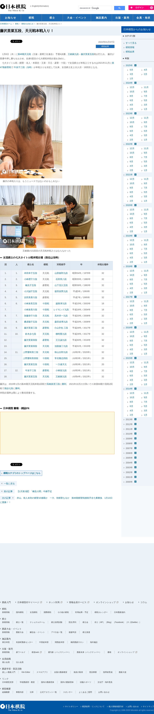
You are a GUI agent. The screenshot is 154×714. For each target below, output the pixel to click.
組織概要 (6, 692)
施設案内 (6, 639)
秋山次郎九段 (61, 352)
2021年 (129, 174)
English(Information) (40, 6)
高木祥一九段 (61, 315)
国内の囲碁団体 (47, 682)
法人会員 (19, 662)
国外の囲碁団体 (67, 682)
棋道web (35, 652)
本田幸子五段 (30, 273)
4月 (145, 69)
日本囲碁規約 (119, 612)
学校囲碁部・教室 (27, 682)
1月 (131, 78)
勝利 (64, 384)
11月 (146, 87)
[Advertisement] (137, 506)
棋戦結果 (105, 46)
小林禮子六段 (30, 279)
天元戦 (45, 315)
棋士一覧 (19, 622)
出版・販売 (7, 649)
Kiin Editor (26, 672)
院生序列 (72, 622)
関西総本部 (59, 642)
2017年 (129, 297)
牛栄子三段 (30, 370)
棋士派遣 (86, 632)
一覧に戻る (9, 483)
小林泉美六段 (30, 309)
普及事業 (93, 672)
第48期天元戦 (24, 54)
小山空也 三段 (61, 328)
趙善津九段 (61, 303)
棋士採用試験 (56, 622)
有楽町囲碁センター (24, 642)
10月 (132, 91)
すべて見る (131, 43)
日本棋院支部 (7, 682)
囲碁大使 (122, 672)
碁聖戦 (45, 328)
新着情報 (6, 612)
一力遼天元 (61, 364)
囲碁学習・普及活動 (12, 669)
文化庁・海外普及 (105, 682)
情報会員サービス (77, 602)
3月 (131, 74)
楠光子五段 (30, 285)
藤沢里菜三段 (30, 328)
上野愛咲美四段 (30, 358)
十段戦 (45, 303)
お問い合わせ (104, 692)
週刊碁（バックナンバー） (59, 652)
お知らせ (129, 602)
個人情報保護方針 (116, 706)
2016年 (129, 327)
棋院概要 (6, 688)
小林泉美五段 (30, 303)
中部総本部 (44, 642)
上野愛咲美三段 (30, 352)
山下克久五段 (61, 285)
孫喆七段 (8, 388)
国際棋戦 (47, 612)
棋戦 (17, 24)
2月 (145, 74)
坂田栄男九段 (61, 291)
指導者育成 (107, 672)
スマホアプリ (42, 672)
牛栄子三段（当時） (23, 67)
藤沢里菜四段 (30, 340)
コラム (143, 602)
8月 (131, 96)
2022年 (129, 144)
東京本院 (6, 642)
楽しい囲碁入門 (8, 672)
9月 (145, 91)
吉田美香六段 (30, 297)
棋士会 (85, 622)
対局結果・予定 (81, 612)
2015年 (129, 358)
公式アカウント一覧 (48, 692)
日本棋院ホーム (6, 24)
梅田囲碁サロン (77, 642)
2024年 (129, 83)
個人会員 (6, 662)
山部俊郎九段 (61, 273)
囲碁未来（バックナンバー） (89, 652)
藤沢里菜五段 (87, 54)
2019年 (129, 236)
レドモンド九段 (61, 309)
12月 (132, 87)
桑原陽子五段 (30, 321)
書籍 (109, 652)
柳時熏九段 (61, 334)
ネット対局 (54, 602)
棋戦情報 (130, 47)
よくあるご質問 (85, 692)
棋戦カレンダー (101, 612)
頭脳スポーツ (85, 682)
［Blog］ (109, 622)
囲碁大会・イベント (12, 629)
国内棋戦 (19, 612)
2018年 (129, 266)
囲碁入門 (6, 602)
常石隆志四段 (61, 358)
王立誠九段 (61, 340)
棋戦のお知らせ (27, 24)
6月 (131, 100)
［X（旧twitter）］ (133, 622)
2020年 (129, 205)
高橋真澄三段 (53, 384)
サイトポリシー (71, 706)
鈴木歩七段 (30, 334)
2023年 (129, 113)
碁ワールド (20, 652)
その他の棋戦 (63, 612)
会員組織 (6, 659)
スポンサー (67, 692)
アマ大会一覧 (56, 632)
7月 (145, 96)
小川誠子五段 (30, 291)
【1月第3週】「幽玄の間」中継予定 (26, 491)
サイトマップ (148, 706)
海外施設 (94, 642)
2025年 (129, 65)
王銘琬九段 (73, 54)
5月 (131, 69)
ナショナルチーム (37, 622)
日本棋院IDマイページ (28, 602)
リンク (5, 678)
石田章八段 (61, 279)
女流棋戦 (33, 612)
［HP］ (101, 622)
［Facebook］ (119, 622)
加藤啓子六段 (30, 315)
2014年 (129, 388)
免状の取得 (78, 672)
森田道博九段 (61, 321)
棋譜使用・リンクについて (93, 706)
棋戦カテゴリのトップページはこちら (21, 473)
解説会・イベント (37, 632)
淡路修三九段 (61, 346)
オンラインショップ (106, 602)
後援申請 (72, 632)
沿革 (32, 692)
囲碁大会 (19, 632)
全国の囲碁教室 (60, 672)
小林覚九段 (61, 370)
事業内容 (19, 692)
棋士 (4, 619)
